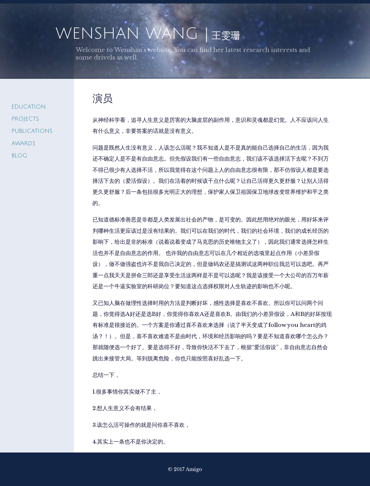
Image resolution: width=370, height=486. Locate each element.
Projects (25, 119)
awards (23, 143)
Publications (32, 131)
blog (19, 155)
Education (29, 107)
